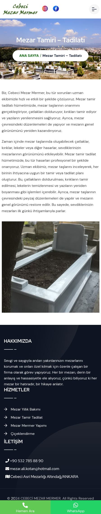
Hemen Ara (25, 508)
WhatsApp (76, 508)
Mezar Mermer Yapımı (25, 425)
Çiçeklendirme (19, 433)
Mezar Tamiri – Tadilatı (62, 55)
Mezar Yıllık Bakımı (22, 409)
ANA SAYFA (29, 55)
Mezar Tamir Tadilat (23, 417)
